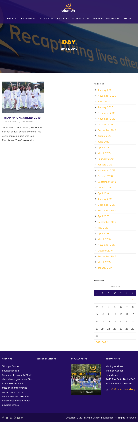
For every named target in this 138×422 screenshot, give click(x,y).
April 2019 (103, 147)
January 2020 (105, 107)
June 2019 (103, 141)
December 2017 (106, 204)
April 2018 (103, 193)
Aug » (105, 341)
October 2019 (105, 124)
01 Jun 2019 (11, 122)
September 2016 (107, 222)
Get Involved (46, 18)
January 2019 (105, 164)
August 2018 (104, 187)
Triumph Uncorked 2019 (21, 117)
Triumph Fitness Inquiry (106, 18)
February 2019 (106, 158)
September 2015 (107, 256)
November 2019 (106, 118)
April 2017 (103, 216)
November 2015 (106, 244)
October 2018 (105, 176)
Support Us (63, 18)
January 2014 (105, 267)
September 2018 (107, 181)
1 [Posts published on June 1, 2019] (132, 299)
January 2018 (105, 199)
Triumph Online (80, 18)
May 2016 (103, 227)
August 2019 (105, 135)
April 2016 (103, 233)
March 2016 (104, 239)
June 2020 (104, 101)
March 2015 (104, 262)
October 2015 (105, 250)
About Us (11, 18)
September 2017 (107, 210)
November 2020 (107, 95)
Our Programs (27, 18)
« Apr (97, 341)
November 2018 (106, 170)
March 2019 (104, 153)
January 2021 (105, 90)
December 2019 (106, 113)
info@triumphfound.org (122, 389)
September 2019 (107, 130)
